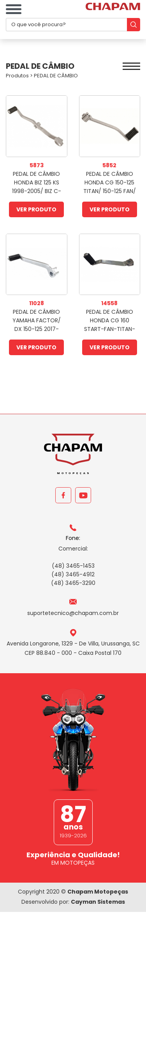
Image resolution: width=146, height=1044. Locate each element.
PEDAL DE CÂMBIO (56, 75)
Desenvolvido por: (73, 902)
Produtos (17, 75)
